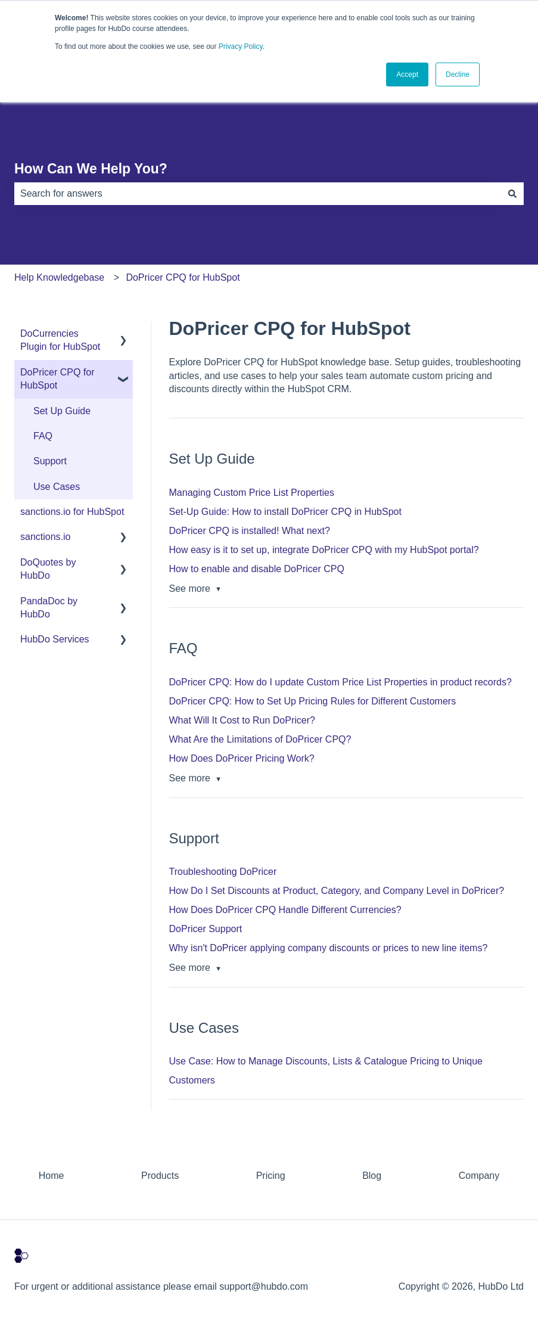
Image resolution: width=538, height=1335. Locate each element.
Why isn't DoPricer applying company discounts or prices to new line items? (328, 948)
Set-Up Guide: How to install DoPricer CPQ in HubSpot (285, 512)
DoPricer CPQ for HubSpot (183, 277)
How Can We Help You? (90, 168)
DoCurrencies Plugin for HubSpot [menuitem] (60, 340)
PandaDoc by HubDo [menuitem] (48, 607)
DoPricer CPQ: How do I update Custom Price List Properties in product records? (340, 682)
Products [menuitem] (160, 1176)
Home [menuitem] (51, 1176)
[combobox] (257, 193)
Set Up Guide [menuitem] (62, 411)
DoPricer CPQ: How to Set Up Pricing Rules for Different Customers (312, 701)
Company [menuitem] (479, 1176)
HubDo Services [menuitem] (54, 639)
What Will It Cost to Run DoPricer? (242, 720)
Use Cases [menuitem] (56, 487)
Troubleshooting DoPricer (223, 872)
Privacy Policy (241, 46)
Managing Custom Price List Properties (251, 493)
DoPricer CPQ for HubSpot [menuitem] (57, 378)
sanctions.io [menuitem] (45, 537)
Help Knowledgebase (59, 277)
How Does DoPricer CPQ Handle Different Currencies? (285, 910)
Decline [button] (457, 74)
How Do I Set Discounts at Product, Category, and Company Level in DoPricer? (337, 891)
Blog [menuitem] (371, 1176)
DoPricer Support (205, 929)
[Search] (512, 193)
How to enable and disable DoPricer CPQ (256, 569)
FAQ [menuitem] (42, 436)
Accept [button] (407, 74)
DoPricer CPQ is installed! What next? (249, 531)
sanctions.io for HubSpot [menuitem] (72, 512)
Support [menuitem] (50, 461)
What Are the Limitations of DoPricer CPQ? (260, 739)
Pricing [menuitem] (270, 1176)
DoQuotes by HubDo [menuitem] (48, 568)
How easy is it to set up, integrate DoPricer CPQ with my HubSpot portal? (324, 550)
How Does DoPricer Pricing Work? (242, 758)
